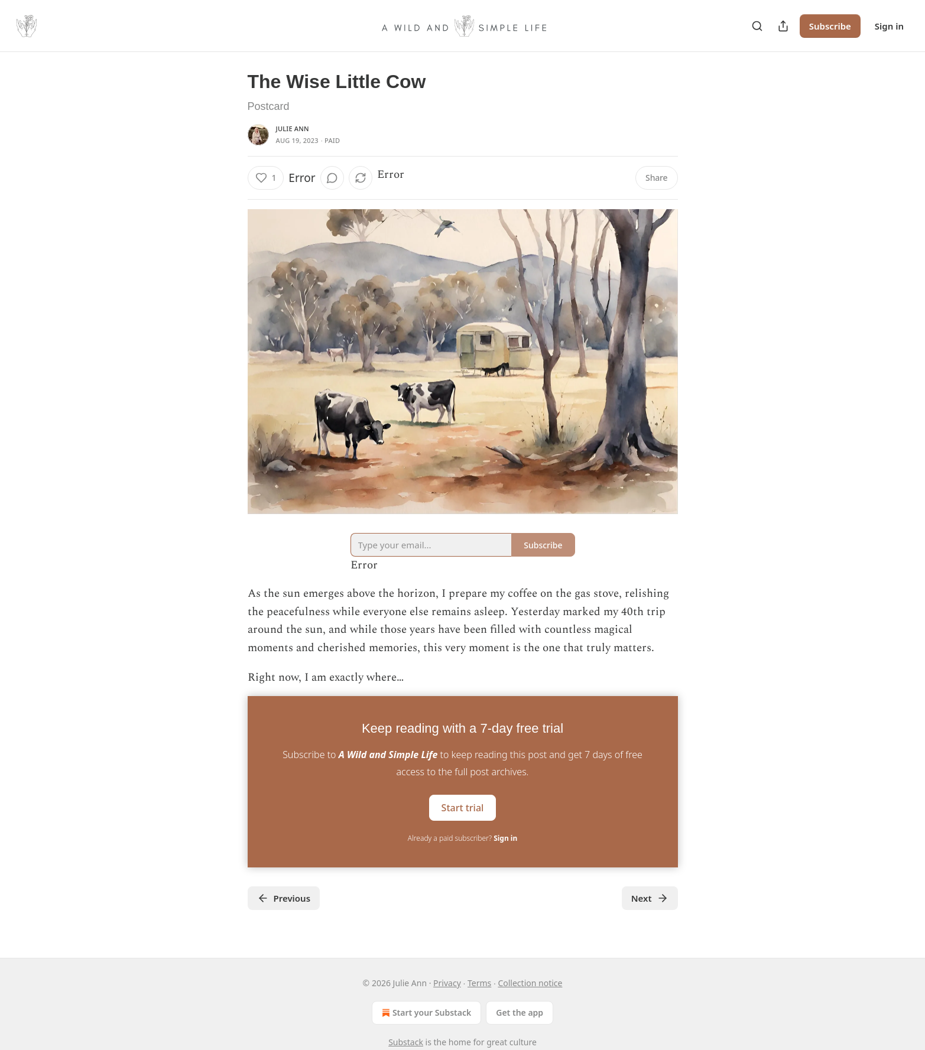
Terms (479, 983)
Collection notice (530, 983)
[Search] (757, 26)
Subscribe (830, 26)
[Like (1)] (266, 178)
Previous (284, 898)
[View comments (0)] (332, 178)
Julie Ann (292, 128)
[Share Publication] (783, 26)
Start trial (463, 807)
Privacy (447, 983)
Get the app (519, 1012)
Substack (405, 1042)
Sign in (889, 26)
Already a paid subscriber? (462, 838)
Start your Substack (425, 1012)
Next (649, 898)
